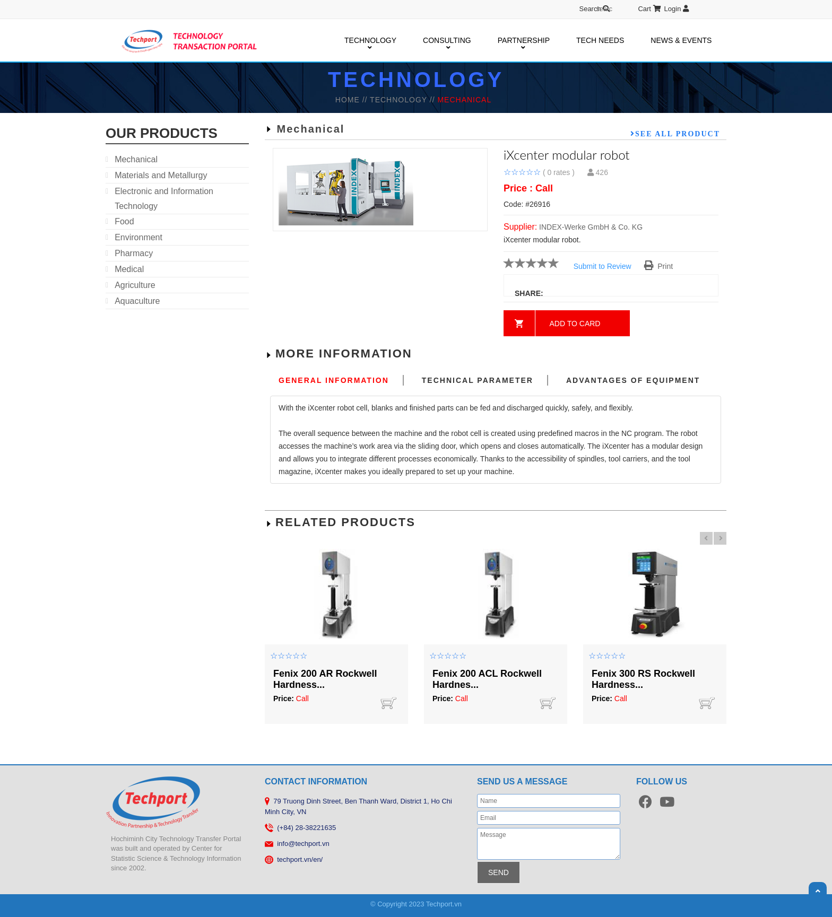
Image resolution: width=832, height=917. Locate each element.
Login (676, 9)
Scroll (818, 891)
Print (658, 266)
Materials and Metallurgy (161, 175)
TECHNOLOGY (370, 41)
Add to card (575, 323)
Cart (649, 9)
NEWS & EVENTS (681, 40)
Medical (129, 269)
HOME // (352, 99)
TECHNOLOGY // (403, 99)
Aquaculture (137, 300)
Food (124, 221)
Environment (138, 237)
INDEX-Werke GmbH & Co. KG (591, 227)
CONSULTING (447, 41)
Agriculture (135, 285)
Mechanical (136, 159)
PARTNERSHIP (524, 41)
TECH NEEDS (600, 40)
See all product (677, 133)
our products (162, 133)
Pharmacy (134, 253)
